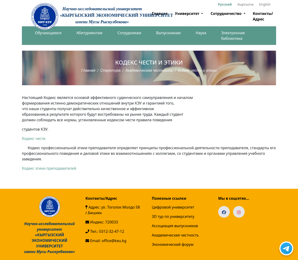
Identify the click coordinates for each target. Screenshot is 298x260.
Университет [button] (187, 13)
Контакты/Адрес (263, 16)
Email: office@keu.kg (105, 240)
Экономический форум (172, 244)
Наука (201, 32)
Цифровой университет (173, 207)
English (265, 4)
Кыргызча (245, 4)
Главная (88, 70)
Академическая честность (149, 70)
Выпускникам (168, 32)
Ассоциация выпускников (175, 225)
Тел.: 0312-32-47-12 (104, 231)
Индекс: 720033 (101, 222)
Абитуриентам (89, 32)
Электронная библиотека (233, 35)
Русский (225, 4)
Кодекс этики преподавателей (49, 168)
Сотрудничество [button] (226, 13)
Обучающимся (48, 32)
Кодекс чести (33, 138)
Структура (110, 70)
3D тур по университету (173, 216)
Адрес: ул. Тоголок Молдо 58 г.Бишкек (112, 210)
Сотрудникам (129, 32)
